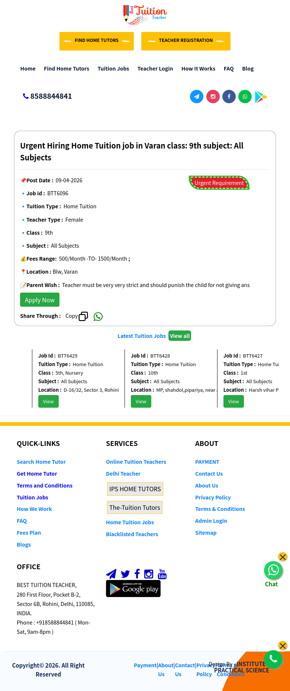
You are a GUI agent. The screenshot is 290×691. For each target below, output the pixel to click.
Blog (246, 68)
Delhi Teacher (123, 473)
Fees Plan (29, 532)
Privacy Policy (213, 497)
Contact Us (209, 473)
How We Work (34, 508)
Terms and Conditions (44, 485)
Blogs (24, 544)
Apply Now (40, 299)
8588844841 (44, 96)
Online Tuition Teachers (136, 461)
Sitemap (205, 532)
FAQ (227, 68)
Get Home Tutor (37, 473)
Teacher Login (153, 68)
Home (26, 68)
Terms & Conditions (220, 508)
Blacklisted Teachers (132, 534)
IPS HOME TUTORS (135, 488)
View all (180, 335)
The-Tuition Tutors (134, 507)
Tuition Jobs (111, 68)
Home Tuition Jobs (130, 522)
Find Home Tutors (65, 68)
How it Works (196, 68)
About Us (206, 485)
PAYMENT (207, 461)
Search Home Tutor (41, 461)
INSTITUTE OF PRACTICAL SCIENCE (244, 667)
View (51, 401)
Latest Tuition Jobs (142, 335)
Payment (145, 665)
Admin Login (211, 520)
